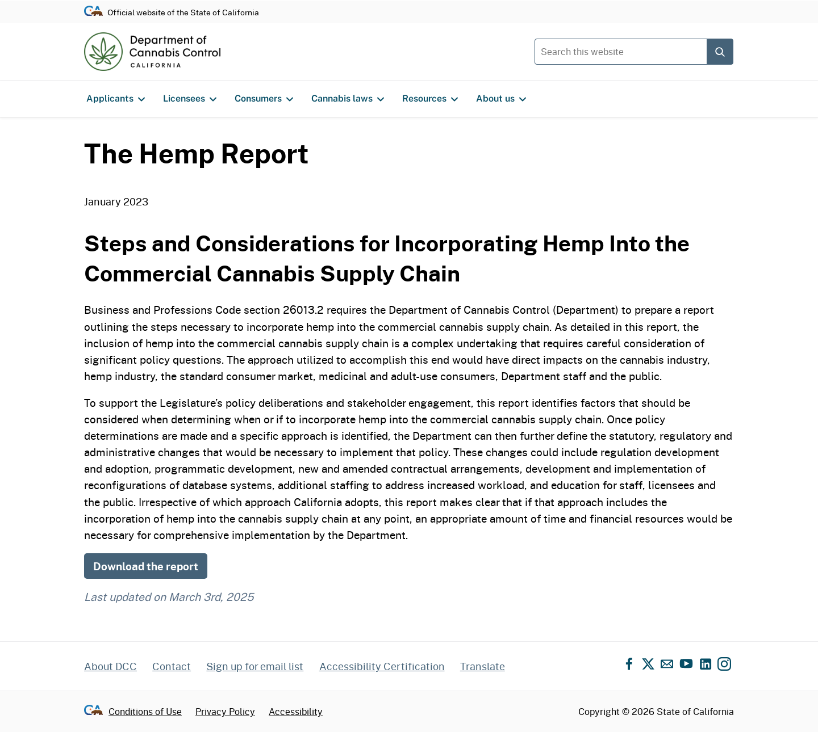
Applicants (115, 99)
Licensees (189, 99)
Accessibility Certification (382, 666)
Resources (430, 99)
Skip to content (409, 0)
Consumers (264, 99)
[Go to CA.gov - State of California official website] (93, 11)
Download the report (145, 566)
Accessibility (296, 711)
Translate (482, 666)
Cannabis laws (347, 99)
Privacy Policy (225, 711)
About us (501, 99)
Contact (171, 666)
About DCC (110, 666)
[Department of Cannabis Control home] (152, 51)
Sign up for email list (254, 666)
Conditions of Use (145, 711)
